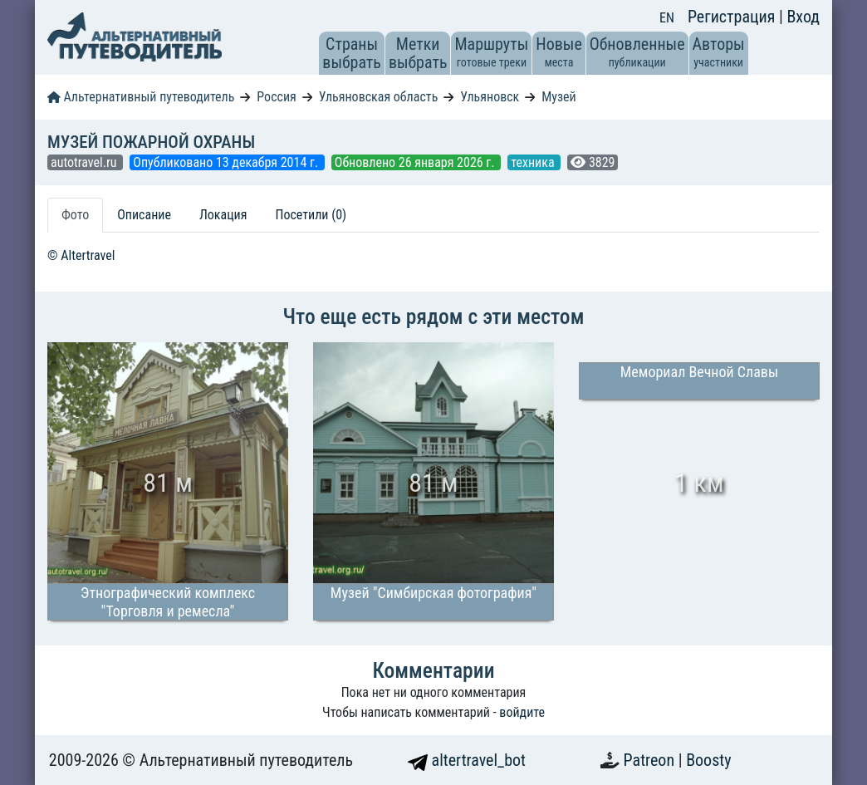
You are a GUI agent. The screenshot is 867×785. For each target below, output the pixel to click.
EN (666, 18)
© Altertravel (81, 255)
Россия (276, 97)
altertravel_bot (467, 760)
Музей (558, 97)
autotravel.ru (85, 162)
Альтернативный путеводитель (140, 97)
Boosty (708, 760)
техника (534, 162)
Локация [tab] (223, 215)
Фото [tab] (75, 215)
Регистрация (733, 17)
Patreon (651, 760)
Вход (803, 17)
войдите (522, 712)
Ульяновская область (378, 97)
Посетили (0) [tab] (310, 215)
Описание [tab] (144, 215)
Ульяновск (489, 97)
